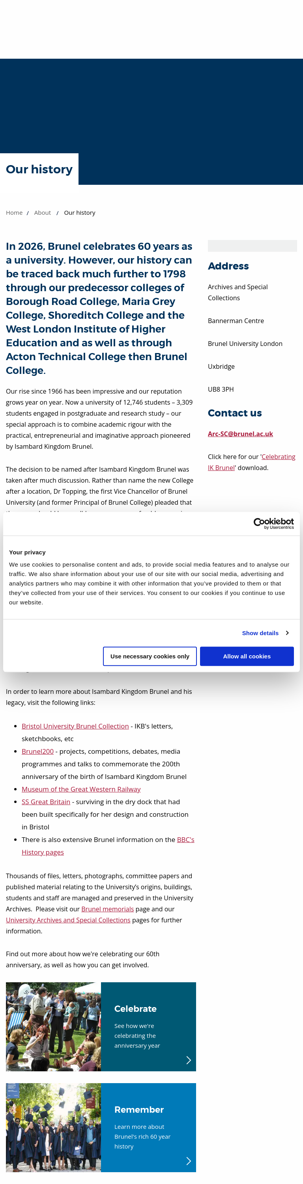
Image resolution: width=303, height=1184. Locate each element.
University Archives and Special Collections (68, 920)
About (42, 212)
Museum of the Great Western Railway (82, 789)
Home (14, 212)
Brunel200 (38, 751)
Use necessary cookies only (149, 656)
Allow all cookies (247, 656)
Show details (260, 633)
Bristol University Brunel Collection (76, 725)
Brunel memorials (107, 909)
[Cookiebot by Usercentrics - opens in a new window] (259, 524)
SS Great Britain (46, 801)
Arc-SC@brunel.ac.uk (240, 433)
